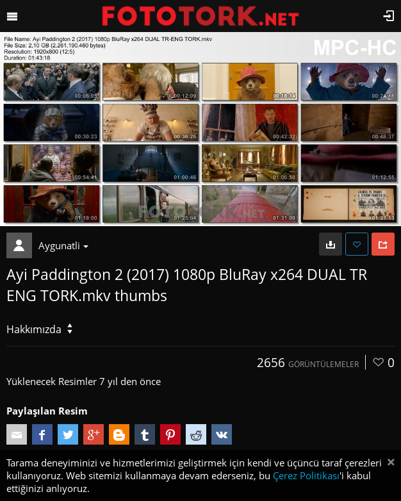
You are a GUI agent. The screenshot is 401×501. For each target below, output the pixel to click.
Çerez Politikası (306, 475)
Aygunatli (63, 245)
